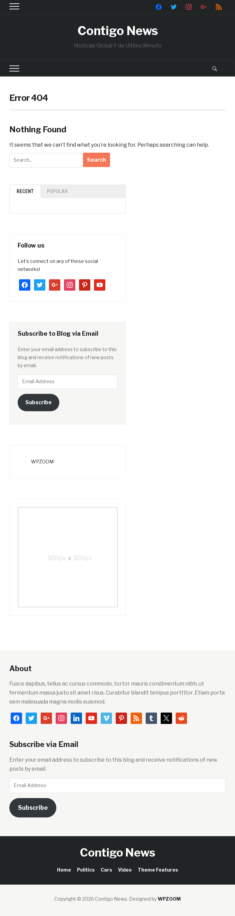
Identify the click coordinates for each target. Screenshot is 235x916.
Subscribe (38, 402)
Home (64, 870)
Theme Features (158, 870)
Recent (25, 191)
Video (125, 870)
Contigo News (117, 30)
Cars (106, 870)
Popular (57, 191)
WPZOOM (42, 461)
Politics (86, 870)
